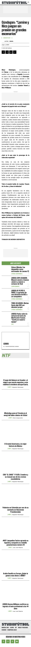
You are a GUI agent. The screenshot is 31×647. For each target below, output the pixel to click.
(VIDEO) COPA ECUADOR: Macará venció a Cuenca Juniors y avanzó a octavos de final (20, 281)
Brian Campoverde (18, 418)
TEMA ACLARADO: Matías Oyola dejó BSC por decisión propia (20, 305)
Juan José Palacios (18, 547)
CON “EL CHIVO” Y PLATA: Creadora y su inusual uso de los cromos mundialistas (15, 477)
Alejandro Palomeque (17, 387)
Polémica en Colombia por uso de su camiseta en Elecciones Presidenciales (16, 509)
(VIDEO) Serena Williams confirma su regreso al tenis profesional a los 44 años (15, 606)
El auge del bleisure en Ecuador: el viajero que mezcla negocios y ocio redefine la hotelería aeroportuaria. (15, 382)
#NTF (9, 387)
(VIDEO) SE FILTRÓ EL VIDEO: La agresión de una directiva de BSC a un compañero (19, 293)
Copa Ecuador (15, 286)
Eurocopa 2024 (6, 38)
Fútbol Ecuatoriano (17, 273)
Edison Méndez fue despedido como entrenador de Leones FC (20, 269)
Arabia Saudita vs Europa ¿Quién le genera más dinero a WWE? (15, 574)
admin (11, 41)
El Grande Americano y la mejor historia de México (15, 445)
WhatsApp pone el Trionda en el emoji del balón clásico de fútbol (15, 414)
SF (12, 324)
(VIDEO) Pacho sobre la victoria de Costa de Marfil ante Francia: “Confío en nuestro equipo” (19, 318)
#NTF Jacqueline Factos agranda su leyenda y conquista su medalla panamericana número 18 (15, 542)
